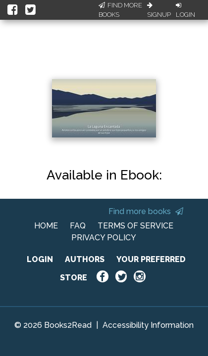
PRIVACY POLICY (103, 237)
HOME (46, 225)
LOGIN (40, 259)
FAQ (78, 225)
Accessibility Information (148, 325)
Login (185, 10)
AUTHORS (84, 259)
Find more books (145, 211)
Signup (159, 10)
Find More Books (120, 10)
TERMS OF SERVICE (135, 225)
